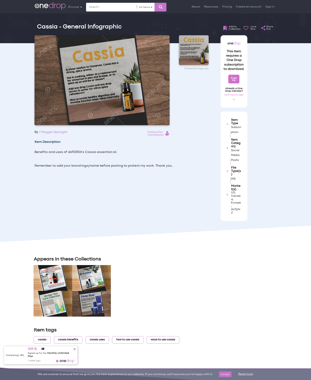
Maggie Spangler (54, 132)
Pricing (227, 7)
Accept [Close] (225, 374)
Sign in (270, 7)
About (196, 7)
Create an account (248, 7)
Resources (211, 7)
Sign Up (234, 78)
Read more (245, 374)
